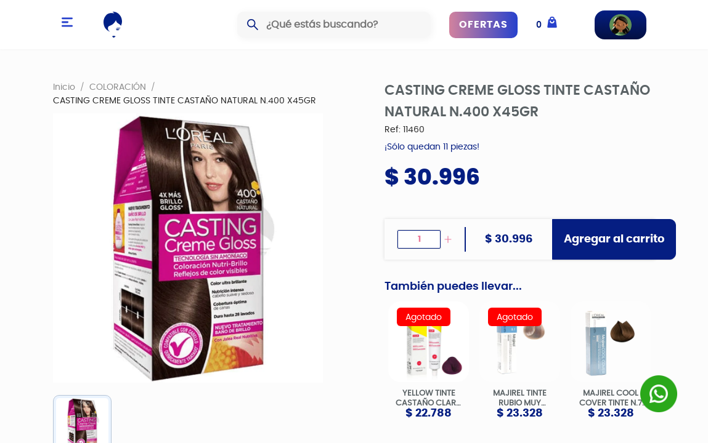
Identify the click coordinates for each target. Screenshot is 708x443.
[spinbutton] (418, 239)
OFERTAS (483, 25)
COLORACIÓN (117, 87)
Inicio (64, 87)
